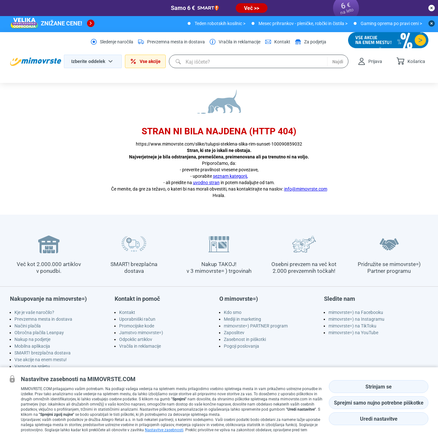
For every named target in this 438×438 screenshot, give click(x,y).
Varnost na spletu (32, 366)
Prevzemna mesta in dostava (43, 319)
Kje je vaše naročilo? (34, 312)
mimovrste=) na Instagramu (356, 319)
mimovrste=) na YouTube (353, 332)
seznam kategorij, (230, 176)
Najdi (337, 61)
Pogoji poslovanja (241, 346)
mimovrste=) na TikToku (352, 325)
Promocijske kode (136, 325)
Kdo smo (232, 312)
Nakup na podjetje (32, 339)
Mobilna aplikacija (32, 346)
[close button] (431, 8)
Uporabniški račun (137, 319)
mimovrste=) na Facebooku (355, 312)
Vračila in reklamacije (140, 346)
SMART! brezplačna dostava (42, 352)
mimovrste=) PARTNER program (256, 325)
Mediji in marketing (242, 319)
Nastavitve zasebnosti (164, 430)
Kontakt (127, 312)
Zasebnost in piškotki (245, 339)
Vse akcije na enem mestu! (40, 359)
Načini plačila (27, 325)
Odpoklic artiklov (135, 339)
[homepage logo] (36, 61)
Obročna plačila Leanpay (39, 332)
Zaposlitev (234, 332)
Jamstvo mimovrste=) (141, 332)
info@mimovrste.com (305, 189)
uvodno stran (206, 182)
